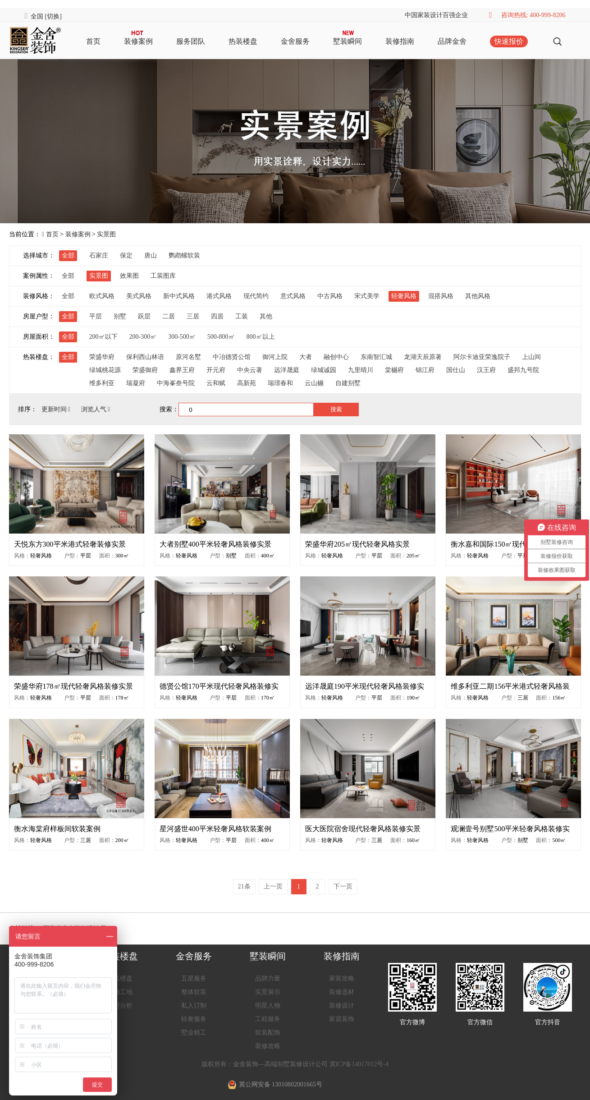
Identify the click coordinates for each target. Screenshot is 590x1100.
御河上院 (275, 357)
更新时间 (56, 409)
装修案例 (138, 41)
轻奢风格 (403, 296)
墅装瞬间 (347, 41)
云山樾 (314, 383)
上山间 (531, 357)
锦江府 (425, 370)
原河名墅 (188, 357)
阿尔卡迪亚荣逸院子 (481, 357)
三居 (193, 316)
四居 (217, 316)
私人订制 (193, 1005)
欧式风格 (101, 296)
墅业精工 (193, 1032)
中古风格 (330, 296)
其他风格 (477, 296)
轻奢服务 (193, 1019)
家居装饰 (341, 1019)
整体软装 (193, 992)
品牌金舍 (452, 41)
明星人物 (267, 1005)
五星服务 (193, 978)
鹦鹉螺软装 (184, 255)
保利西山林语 (145, 357)
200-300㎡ (143, 336)
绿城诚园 (323, 370)
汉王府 (486, 370)
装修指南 (399, 41)
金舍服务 (295, 41)
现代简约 (256, 296)
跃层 (144, 316)
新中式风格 (179, 296)
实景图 (106, 234)
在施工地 (120, 992)
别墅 (120, 316)
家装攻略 (341, 978)
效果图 (129, 275)
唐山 (150, 255)
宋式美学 (367, 296)
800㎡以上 (261, 336)
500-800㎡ (221, 336)
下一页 (343, 886)
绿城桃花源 (105, 370)
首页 (93, 41)
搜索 (336, 409)
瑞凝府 (135, 383)
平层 (95, 316)
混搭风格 (440, 296)
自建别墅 (348, 383)
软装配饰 (267, 1032)
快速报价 (508, 41)
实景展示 (267, 992)
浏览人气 (95, 409)
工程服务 (267, 1019)
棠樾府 (394, 370)
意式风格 (293, 296)
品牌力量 (267, 978)
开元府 (215, 370)
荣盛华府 (101, 357)
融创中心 (336, 357)
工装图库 (163, 275)
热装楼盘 (243, 41)
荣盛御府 (145, 370)
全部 (68, 255)
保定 (126, 255)
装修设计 (341, 1005)
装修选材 (341, 992)
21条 (244, 886)
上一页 (273, 886)
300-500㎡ (182, 336)
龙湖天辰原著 (423, 357)
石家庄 (98, 255)
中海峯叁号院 (176, 383)
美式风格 (138, 296)
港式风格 (219, 296)
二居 (168, 316)
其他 (266, 316)
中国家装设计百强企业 (436, 15)
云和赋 (215, 383)
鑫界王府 (182, 370)
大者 (305, 357)
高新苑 (246, 383)
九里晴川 (360, 370)
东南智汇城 (376, 357)
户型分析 (120, 1005)
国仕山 (455, 370)
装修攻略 (267, 1046)
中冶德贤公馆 (232, 357)
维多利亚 (101, 383)
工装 (241, 316)
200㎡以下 (103, 336)
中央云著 (249, 370)
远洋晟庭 (286, 370)
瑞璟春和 (280, 383)
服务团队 (190, 41)
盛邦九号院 (523, 370)
